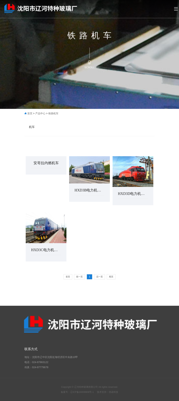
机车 (32, 126)
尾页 (111, 276)
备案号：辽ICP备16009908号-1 (77, 392)
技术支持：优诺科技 (107, 392)
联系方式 (30, 349)
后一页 (99, 276)
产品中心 (40, 113)
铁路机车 (53, 113)
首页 (29, 113)
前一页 (79, 276)
